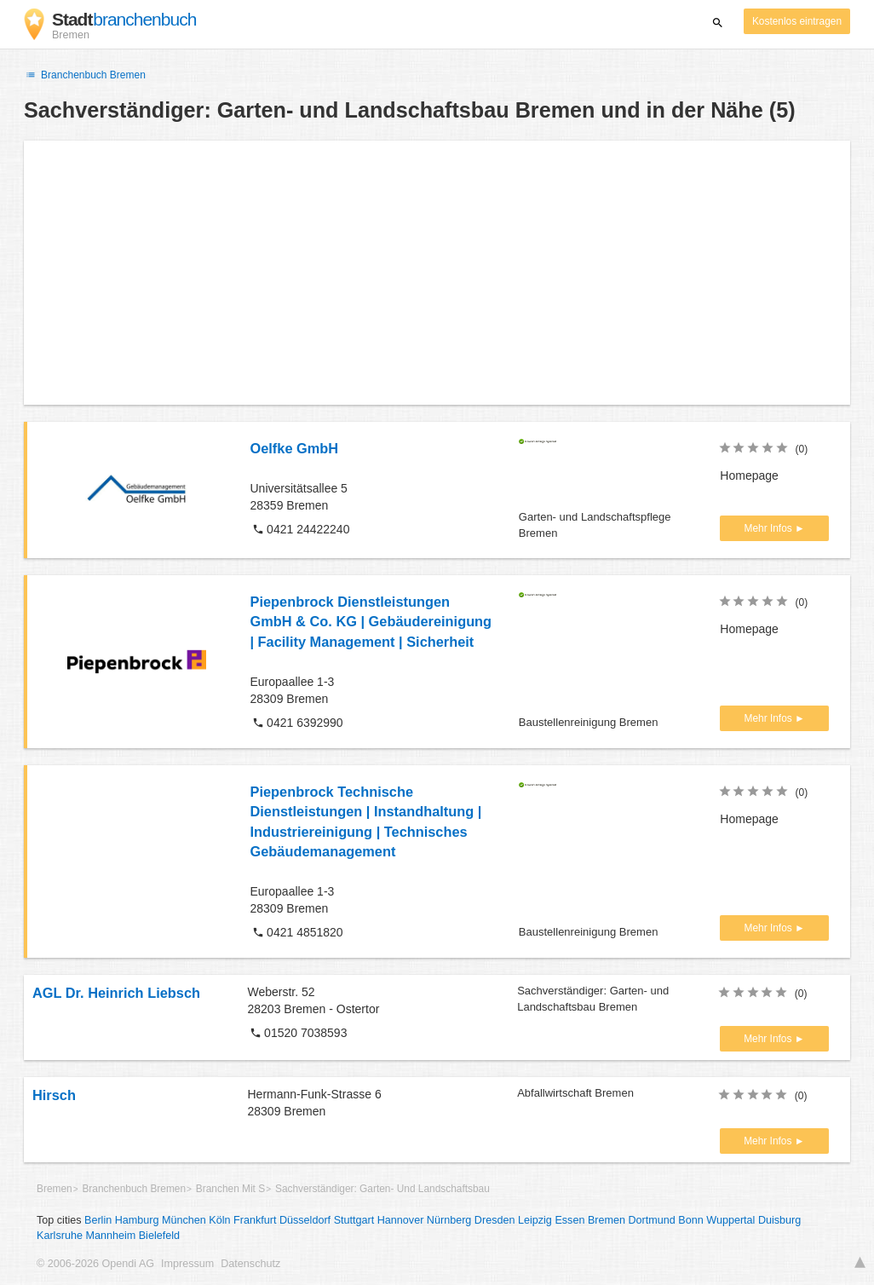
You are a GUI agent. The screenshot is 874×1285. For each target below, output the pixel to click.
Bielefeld (159, 1236)
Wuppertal (730, 1220)
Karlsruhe (60, 1236)
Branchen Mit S (230, 1189)
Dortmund (652, 1220)
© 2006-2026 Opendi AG (95, 1264)
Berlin (98, 1220)
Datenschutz (250, 1264)
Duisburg (779, 1220)
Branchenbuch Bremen (85, 75)
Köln (219, 1220)
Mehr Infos (770, 528)
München (184, 1220)
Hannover (400, 1220)
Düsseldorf (305, 1220)
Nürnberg (449, 1220)
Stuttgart (354, 1220)
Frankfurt (254, 1220)
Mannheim (110, 1236)
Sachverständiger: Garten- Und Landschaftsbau (382, 1189)
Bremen (54, 1189)
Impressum (187, 1264)
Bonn (690, 1220)
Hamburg (137, 1220)
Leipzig (535, 1220)
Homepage (749, 475)
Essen (569, 1220)
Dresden (494, 1220)
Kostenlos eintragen (797, 21)
